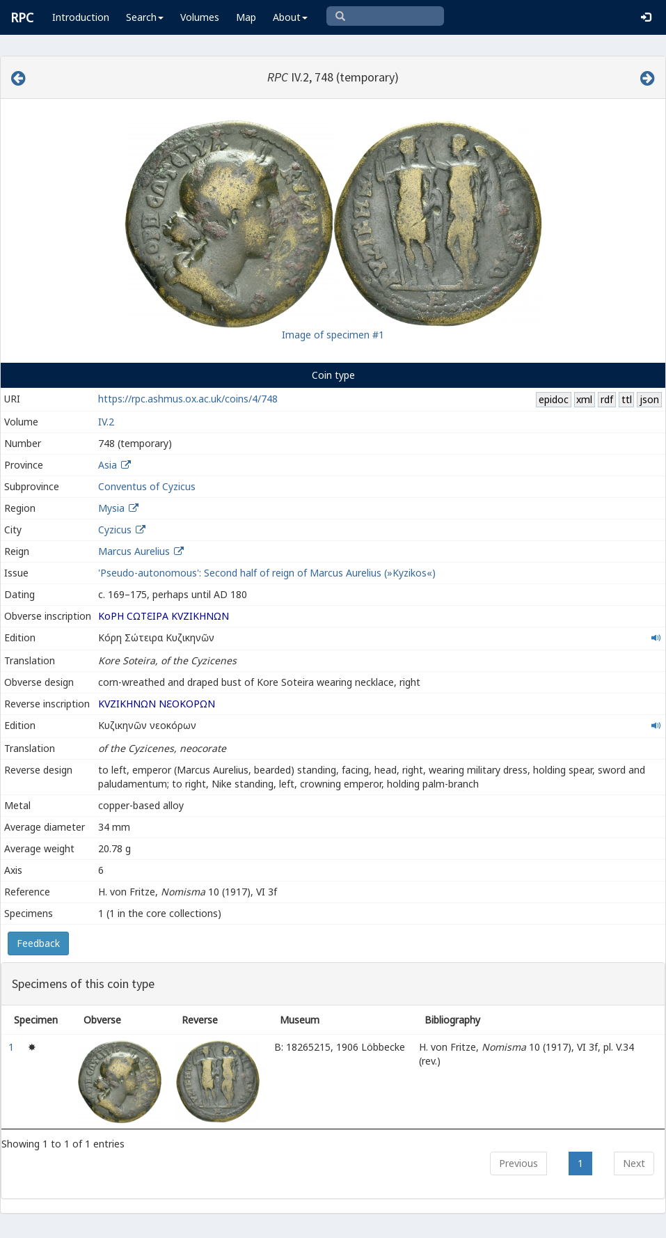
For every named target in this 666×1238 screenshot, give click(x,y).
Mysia (111, 508)
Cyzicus (115, 529)
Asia (107, 464)
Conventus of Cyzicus (147, 486)
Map (246, 17)
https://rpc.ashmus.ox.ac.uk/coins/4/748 (188, 398)
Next (634, 1163)
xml (584, 399)
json (649, 399)
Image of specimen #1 (333, 334)
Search (145, 17)
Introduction (80, 17)
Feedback (38, 943)
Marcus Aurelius (134, 551)
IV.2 (106, 421)
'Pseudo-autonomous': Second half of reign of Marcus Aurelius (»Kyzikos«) (267, 572)
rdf (607, 399)
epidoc (554, 399)
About (290, 17)
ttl (626, 399)
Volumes (199, 17)
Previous (518, 1163)
